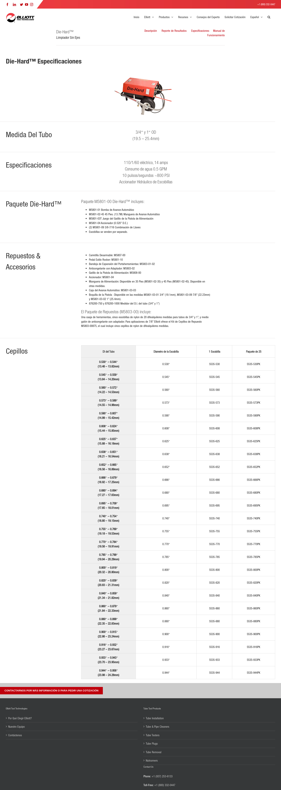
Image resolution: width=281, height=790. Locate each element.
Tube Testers (152, 735)
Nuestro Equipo (16, 726)
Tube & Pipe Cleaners (157, 726)
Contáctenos (15, 735)
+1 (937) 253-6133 (162, 776)
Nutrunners (152, 760)
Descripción (150, 30)
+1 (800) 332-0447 (266, 4)
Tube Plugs (152, 743)
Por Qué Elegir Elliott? (20, 718)
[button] (269, 17)
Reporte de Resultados (174, 30)
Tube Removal (153, 752)
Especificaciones (200, 30)
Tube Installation (155, 718)
